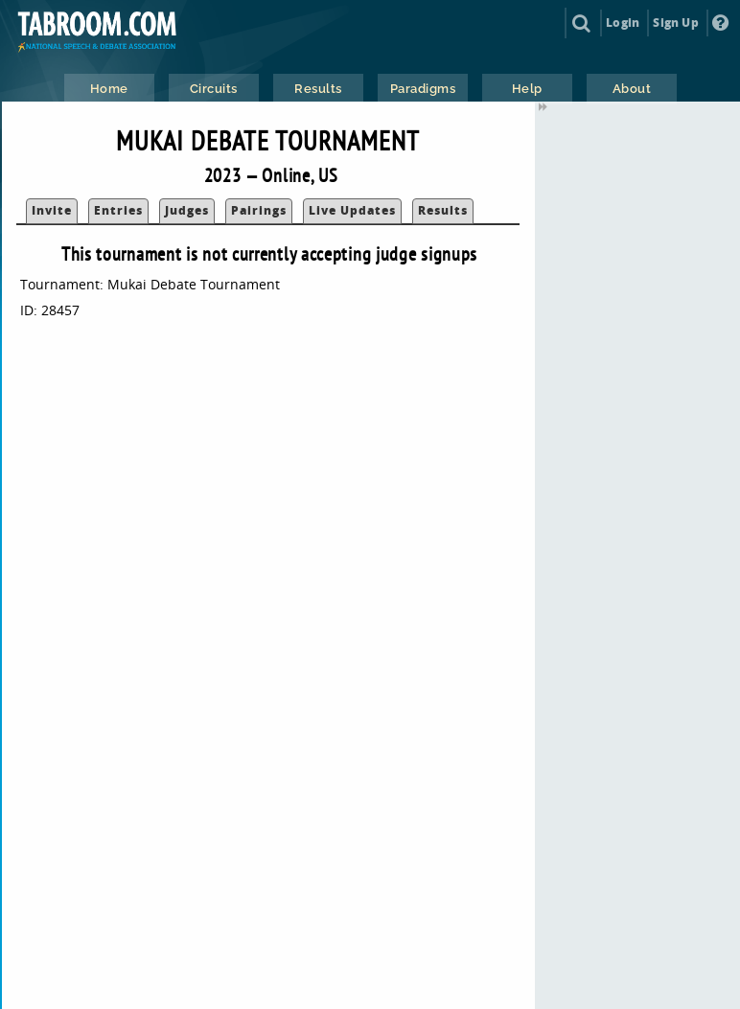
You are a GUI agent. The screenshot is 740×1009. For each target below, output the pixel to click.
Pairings (259, 210)
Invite (52, 210)
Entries (118, 210)
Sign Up (675, 22)
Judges (187, 210)
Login (622, 22)
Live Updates (352, 210)
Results (443, 210)
